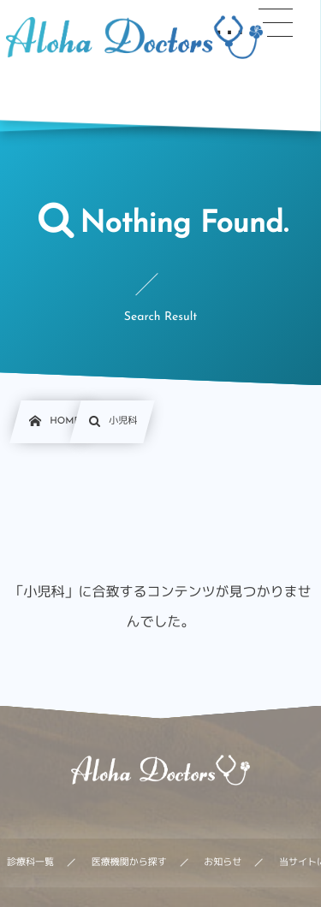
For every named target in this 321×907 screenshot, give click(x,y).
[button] (276, 23)
